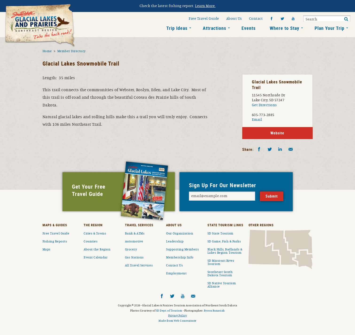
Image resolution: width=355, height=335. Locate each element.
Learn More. (205, 6)
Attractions (214, 28)
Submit (346, 19)
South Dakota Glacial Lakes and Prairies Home (40, 25)
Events (249, 28)
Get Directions (264, 105)
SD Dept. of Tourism (169, 310)
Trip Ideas (176, 28)
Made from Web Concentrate (177, 320)
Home (47, 51)
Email (257, 119)
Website (277, 133)
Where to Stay (284, 28)
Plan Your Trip (329, 28)
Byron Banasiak (214, 310)
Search (311, 19)
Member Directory (71, 51)
